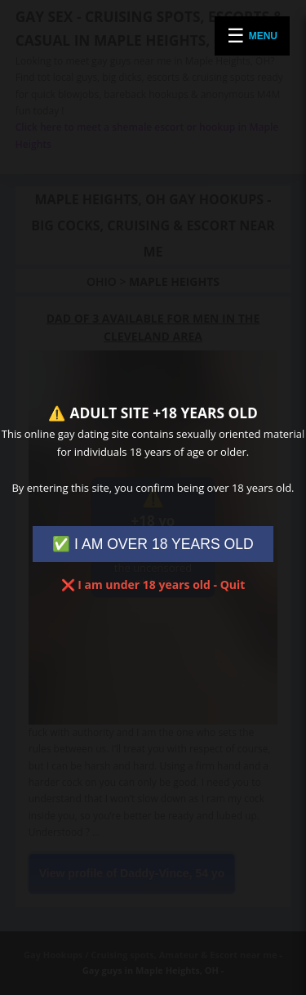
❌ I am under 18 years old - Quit (153, 584)
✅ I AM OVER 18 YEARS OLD (153, 544)
